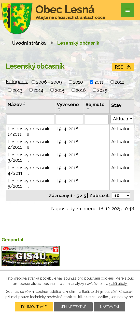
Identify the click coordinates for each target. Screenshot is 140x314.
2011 (99, 82)
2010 (78, 82)
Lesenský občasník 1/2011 (28, 131)
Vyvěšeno (68, 104)
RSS (123, 67)
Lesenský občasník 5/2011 (28, 183)
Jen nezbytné (73, 307)
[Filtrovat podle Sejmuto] (97, 119)
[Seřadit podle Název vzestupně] (24, 103)
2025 (102, 90)
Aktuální (120, 128)
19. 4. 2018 (67, 128)
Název (15, 104)
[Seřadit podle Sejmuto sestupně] (88, 110)
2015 (60, 90)
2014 (39, 90)
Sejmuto (95, 104)
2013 (17, 90)
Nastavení (109, 307)
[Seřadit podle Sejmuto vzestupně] (88, 108)
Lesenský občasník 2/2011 (28, 144)
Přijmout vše (34, 307)
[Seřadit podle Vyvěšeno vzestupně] (59, 108)
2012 (119, 82)
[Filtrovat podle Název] (30, 119)
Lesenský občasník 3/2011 (28, 157)
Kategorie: (17, 81)
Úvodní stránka (29, 43)
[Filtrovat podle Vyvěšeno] (69, 119)
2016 (81, 90)
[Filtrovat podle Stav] (121, 118)
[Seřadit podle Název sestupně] (24, 105)
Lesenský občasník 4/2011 (28, 170)
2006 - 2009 (49, 82)
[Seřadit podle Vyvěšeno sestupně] (59, 110)
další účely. (118, 284)
